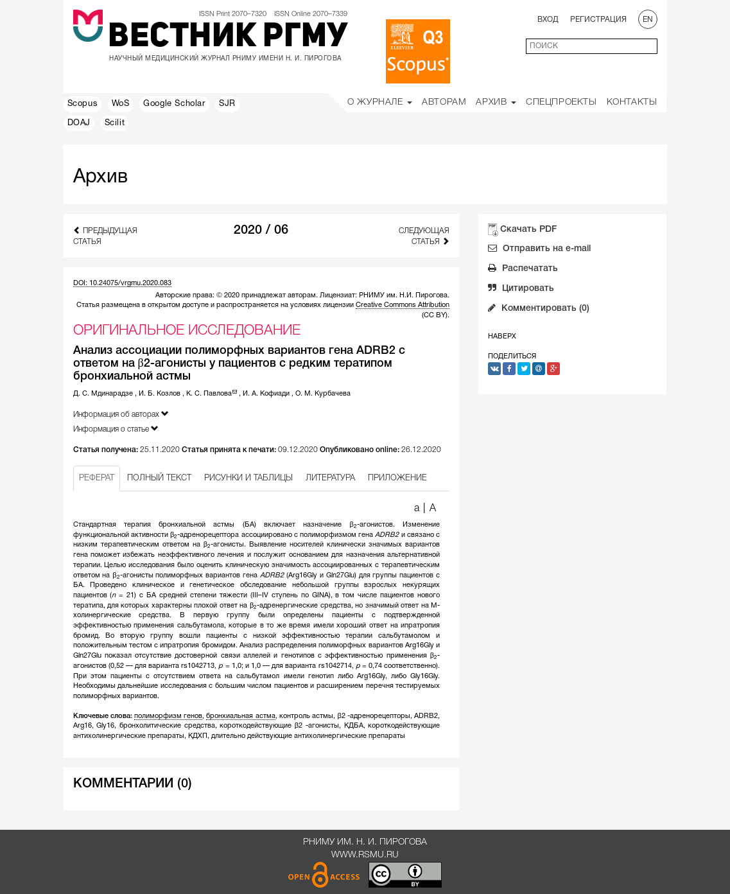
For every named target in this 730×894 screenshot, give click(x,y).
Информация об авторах (121, 414)
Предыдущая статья (105, 235)
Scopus (82, 104)
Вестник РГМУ (227, 38)
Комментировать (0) (538, 309)
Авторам (444, 102)
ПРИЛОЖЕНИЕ (397, 478)
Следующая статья (424, 236)
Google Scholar (174, 104)
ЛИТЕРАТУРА (330, 478)
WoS (121, 104)
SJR (227, 104)
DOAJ (79, 123)
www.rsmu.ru (365, 855)
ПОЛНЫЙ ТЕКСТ (159, 478)
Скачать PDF (528, 229)
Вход (548, 19)
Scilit (115, 123)
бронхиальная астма (240, 716)
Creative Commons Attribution (402, 305)
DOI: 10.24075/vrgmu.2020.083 (122, 283)
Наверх (502, 336)
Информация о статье (116, 429)
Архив (496, 102)
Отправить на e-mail (539, 249)
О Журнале (379, 102)
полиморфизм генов (168, 716)
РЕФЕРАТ (96, 478)
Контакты (632, 102)
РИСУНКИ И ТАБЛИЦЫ (248, 478)
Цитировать (521, 289)
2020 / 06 (261, 230)
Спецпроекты (561, 102)
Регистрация (598, 19)
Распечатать (523, 269)
